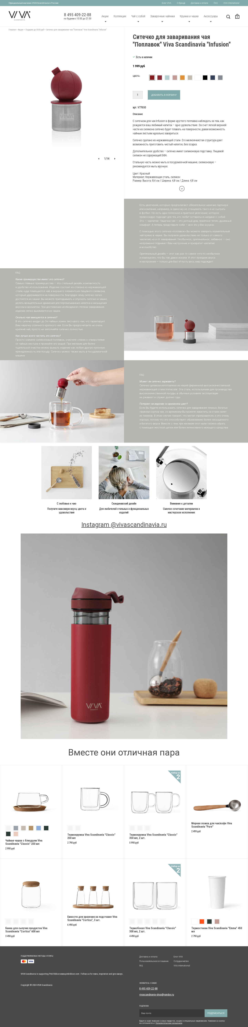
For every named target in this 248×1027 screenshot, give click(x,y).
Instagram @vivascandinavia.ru (124, 524)
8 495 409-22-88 (148, 988)
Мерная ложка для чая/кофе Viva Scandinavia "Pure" (211, 825)
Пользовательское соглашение (153, 961)
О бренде (181, 3)
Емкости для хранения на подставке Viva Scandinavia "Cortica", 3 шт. (92, 918)
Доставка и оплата (199, 3)
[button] (98, 158)
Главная (12, 30)
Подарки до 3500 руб (34, 30)
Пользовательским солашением (169, 1023)
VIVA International (231, 3)
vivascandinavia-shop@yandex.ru (156, 994)
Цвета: (136, 76)
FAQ (216, 3)
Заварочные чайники (162, 16)
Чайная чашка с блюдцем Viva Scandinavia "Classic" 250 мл (23, 842)
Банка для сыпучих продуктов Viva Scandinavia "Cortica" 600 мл (26, 930)
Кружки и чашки (189, 16)
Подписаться (216, 1013)
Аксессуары (211, 16)
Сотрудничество (181, 961)
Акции (105, 16)
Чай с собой (138, 16)
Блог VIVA (166, 3)
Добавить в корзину (164, 95)
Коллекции (120, 16)
